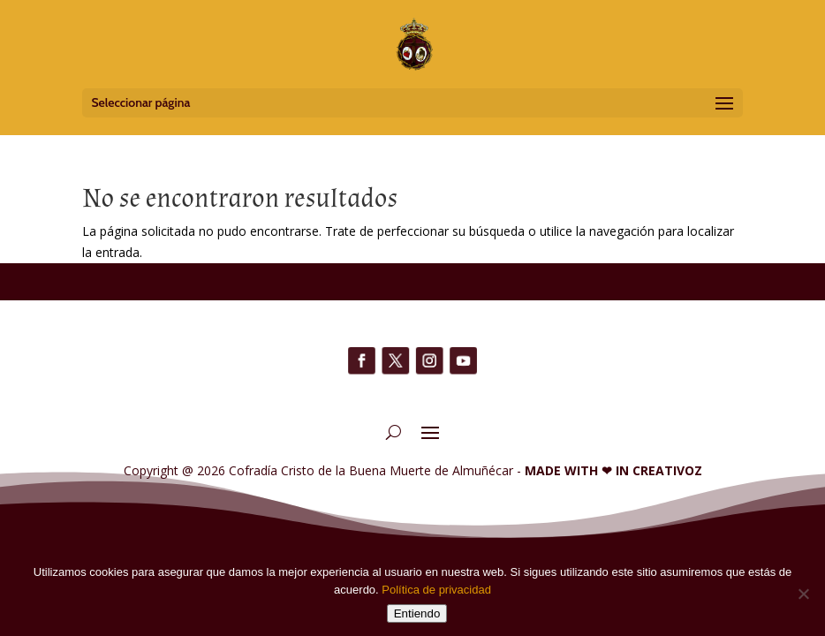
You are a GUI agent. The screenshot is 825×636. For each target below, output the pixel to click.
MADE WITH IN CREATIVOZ (613, 470)
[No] (803, 593)
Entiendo (417, 613)
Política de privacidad (436, 589)
